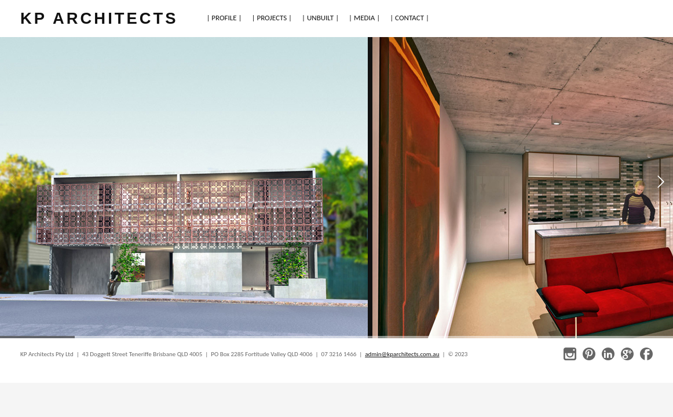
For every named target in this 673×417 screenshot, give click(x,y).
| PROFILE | (224, 17)
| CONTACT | (409, 17)
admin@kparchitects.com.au (402, 354)
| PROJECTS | (272, 17)
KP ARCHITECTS (99, 18)
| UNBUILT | (320, 17)
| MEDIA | (364, 17)
